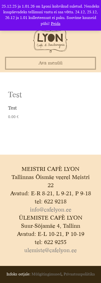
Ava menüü (50, 63)
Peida (55, 24)
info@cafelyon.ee (50, 210)
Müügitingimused (46, 274)
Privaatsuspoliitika (79, 274)
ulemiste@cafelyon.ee (50, 250)
